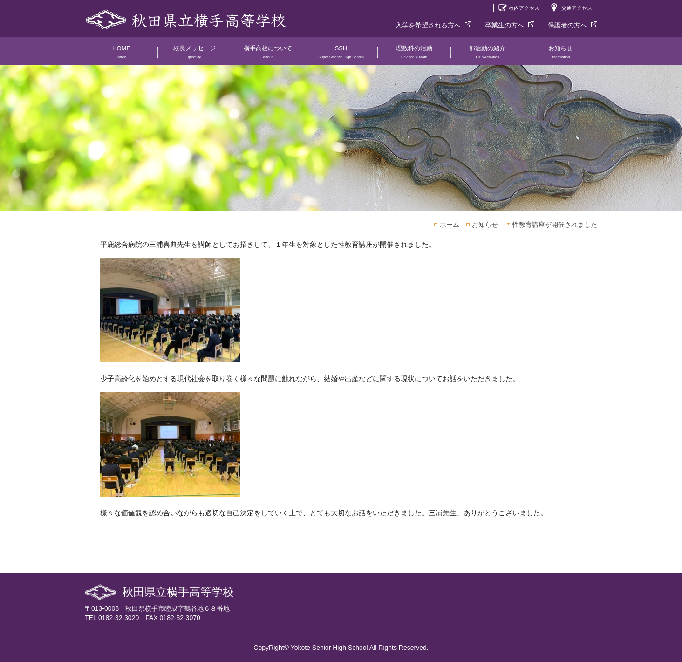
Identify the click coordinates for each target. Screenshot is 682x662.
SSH (340, 55)
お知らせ (560, 55)
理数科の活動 (414, 55)
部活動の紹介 (487, 55)
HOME (121, 55)
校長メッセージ (194, 55)
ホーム (449, 224)
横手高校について (267, 55)
